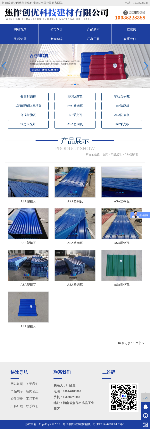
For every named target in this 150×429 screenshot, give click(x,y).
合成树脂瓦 (28, 115)
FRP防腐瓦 (75, 96)
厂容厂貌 (93, 39)
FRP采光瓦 (75, 115)
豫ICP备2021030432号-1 (110, 424)
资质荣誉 (20, 39)
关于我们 (32, 384)
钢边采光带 (28, 124)
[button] (72, 84)
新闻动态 (56, 39)
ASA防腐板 (122, 115)
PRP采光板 (121, 124)
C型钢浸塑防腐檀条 (28, 105)
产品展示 (93, 29)
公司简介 (56, 29)
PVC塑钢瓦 (75, 105)
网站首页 (20, 29)
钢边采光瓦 (122, 96)
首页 (105, 154)
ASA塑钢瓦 (75, 124)
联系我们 (130, 39)
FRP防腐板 (121, 105)
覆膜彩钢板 (28, 96)
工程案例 (130, 29)
